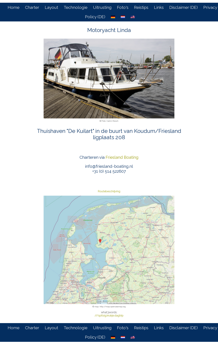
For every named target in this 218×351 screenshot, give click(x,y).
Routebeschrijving (109, 191)
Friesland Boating (122, 157)
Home (13, 7)
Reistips (141, 7)
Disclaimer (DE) (183, 7)
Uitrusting (102, 7)
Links (159, 7)
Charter (32, 7)
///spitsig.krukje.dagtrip (109, 315)
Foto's (122, 7)
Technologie (75, 7)
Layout (51, 7)
